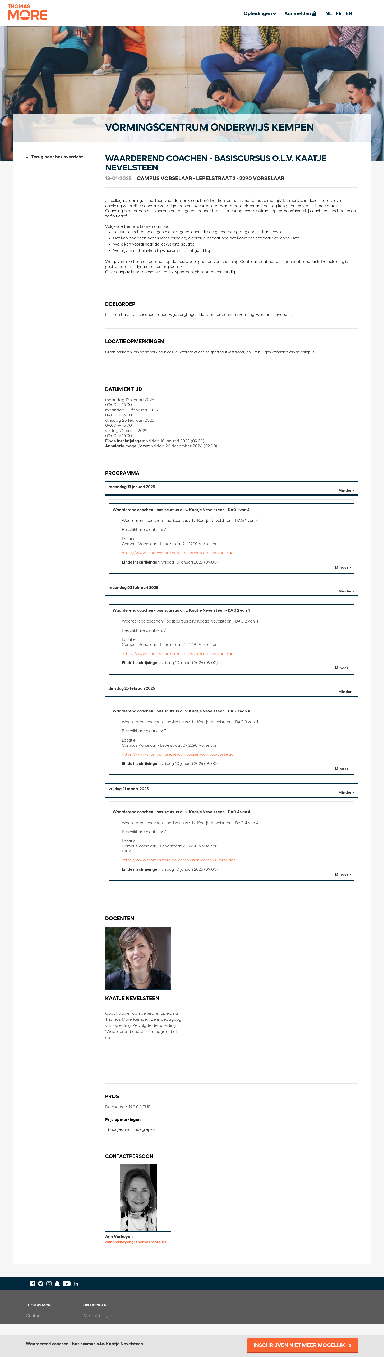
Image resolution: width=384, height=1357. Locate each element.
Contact (34, 1326)
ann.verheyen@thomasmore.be (136, 1252)
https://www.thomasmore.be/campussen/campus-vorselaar (180, 555)
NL (328, 13)
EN (349, 13)
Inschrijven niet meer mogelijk (299, 1345)
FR (339, 13)
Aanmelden (297, 13)
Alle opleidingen (98, 1326)
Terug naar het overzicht (57, 157)
